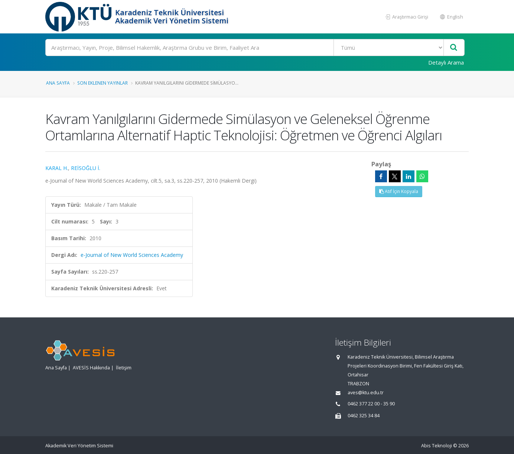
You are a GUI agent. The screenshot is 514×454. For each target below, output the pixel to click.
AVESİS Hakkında (91, 368)
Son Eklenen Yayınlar (102, 83)
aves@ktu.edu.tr (366, 392)
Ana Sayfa (58, 83)
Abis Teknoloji (436, 445)
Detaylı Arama (446, 62)
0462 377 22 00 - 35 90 (371, 404)
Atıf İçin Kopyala (398, 191)
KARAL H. (56, 168)
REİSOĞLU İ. (85, 168)
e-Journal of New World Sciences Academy (132, 254)
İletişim (123, 368)
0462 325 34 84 (364, 415)
